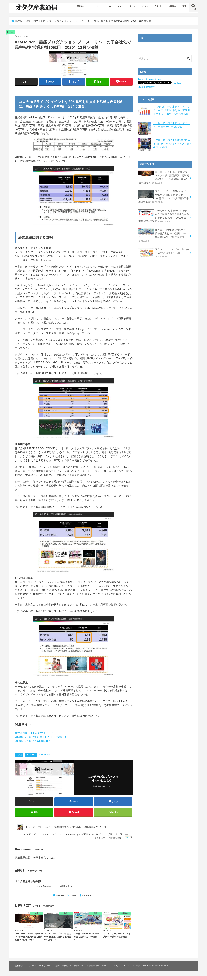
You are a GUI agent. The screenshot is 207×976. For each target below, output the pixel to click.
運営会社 (81, 6)
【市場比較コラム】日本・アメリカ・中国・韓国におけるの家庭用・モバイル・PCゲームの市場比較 (172, 110)
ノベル (145, 6)
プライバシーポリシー (39, 966)
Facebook (87, 895)
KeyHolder (45, 755)
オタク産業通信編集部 (28, 881)
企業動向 (172, 6)
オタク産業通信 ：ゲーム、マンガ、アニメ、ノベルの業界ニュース (116, 966)
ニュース (95, 6)
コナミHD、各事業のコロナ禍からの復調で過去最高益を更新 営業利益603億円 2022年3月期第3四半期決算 (163, 215)
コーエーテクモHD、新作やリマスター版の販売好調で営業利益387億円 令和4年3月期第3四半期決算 (163, 177)
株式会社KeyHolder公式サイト (33, 733)
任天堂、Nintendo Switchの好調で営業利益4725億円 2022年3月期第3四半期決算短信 (163, 235)
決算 (184, 6)
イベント (158, 6)
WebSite (60, 895)
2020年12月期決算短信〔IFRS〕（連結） (39, 737)
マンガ (120, 6)
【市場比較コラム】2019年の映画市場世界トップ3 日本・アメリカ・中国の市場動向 (172, 143)
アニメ (132, 6)
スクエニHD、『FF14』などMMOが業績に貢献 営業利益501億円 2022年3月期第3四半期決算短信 (163, 196)
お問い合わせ (61, 966)
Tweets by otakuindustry (150, 79)
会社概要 (19, 966)
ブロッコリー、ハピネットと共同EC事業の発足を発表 (163, 252)
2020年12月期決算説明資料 (31, 740)
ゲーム (108, 6)
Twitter (74, 895)
